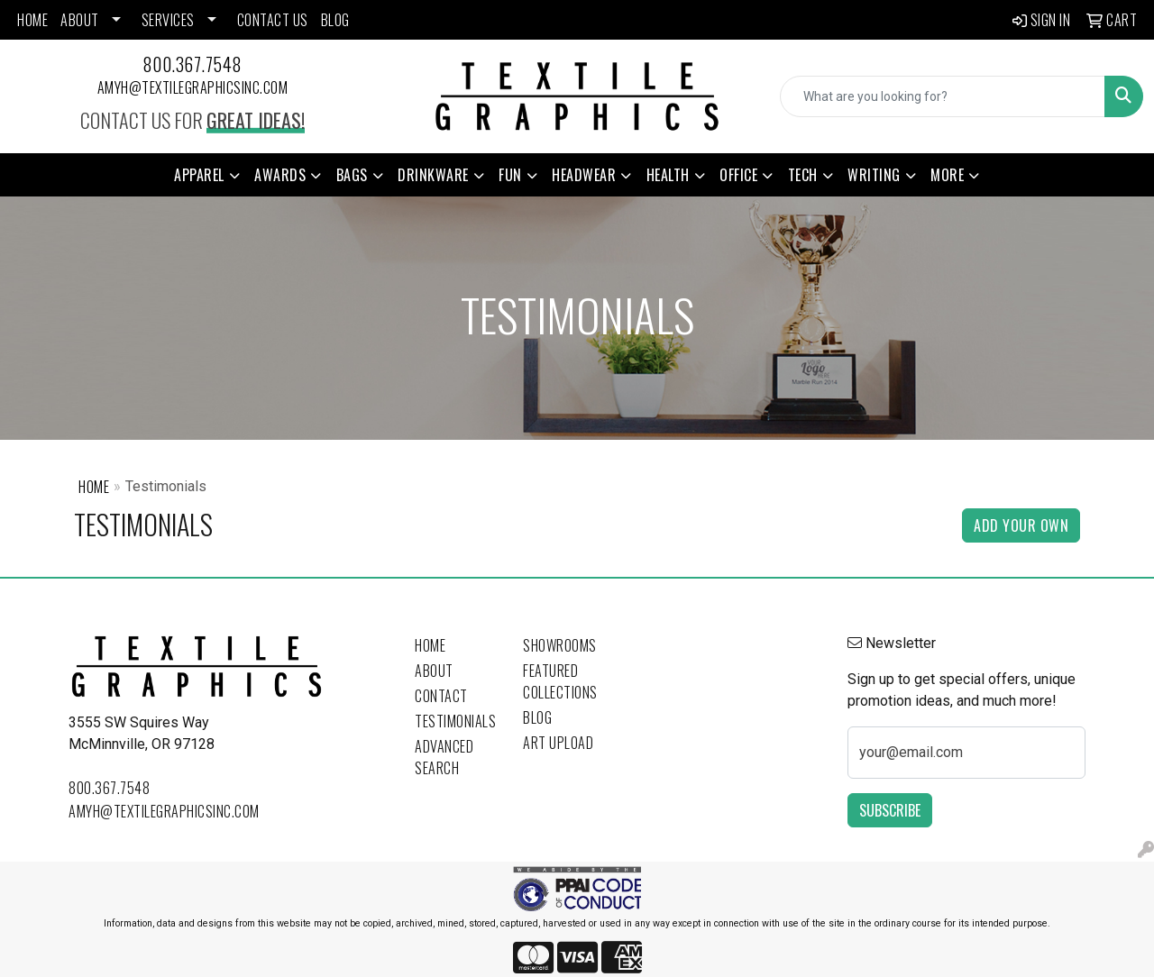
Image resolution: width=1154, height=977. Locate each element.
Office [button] (738, 175)
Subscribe (889, 810)
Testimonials (455, 721)
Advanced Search (444, 757)
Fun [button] (510, 175)
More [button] (947, 175)
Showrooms (560, 645)
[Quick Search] (942, 96)
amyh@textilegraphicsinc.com (192, 87)
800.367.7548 (192, 64)
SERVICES (168, 20)
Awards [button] (280, 175)
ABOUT (79, 20)
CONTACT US (272, 20)
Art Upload (558, 742)
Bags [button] (352, 175)
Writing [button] (874, 175)
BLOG (335, 20)
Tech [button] (803, 175)
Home (93, 487)
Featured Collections (560, 681)
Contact (441, 696)
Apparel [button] (199, 175)
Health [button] (668, 175)
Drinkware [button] (433, 175)
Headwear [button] (584, 175)
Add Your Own (1021, 525)
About (434, 670)
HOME (32, 20)
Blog (537, 717)
